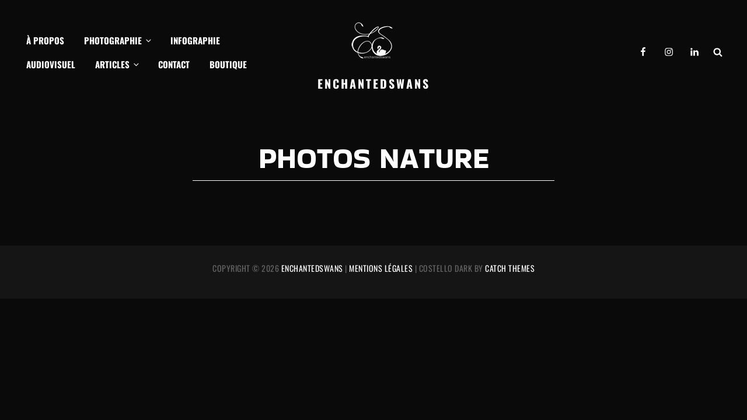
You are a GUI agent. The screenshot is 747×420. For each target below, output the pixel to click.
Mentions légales (381, 268)
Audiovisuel (50, 64)
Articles (118, 64)
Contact (174, 64)
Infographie (195, 40)
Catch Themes (510, 268)
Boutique (228, 64)
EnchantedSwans (373, 83)
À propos (45, 40)
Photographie (118, 40)
